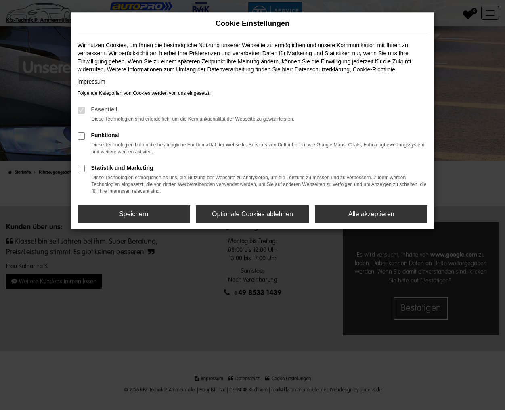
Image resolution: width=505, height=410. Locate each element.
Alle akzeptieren (371, 214)
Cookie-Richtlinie (374, 69)
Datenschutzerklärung (322, 69)
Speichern (133, 214)
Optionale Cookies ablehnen (252, 214)
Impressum (91, 81)
